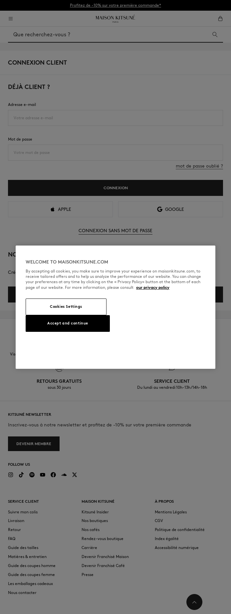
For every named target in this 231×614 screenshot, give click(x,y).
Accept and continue (67, 323)
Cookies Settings (66, 306)
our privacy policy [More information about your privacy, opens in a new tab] (152, 287)
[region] (115, 307)
